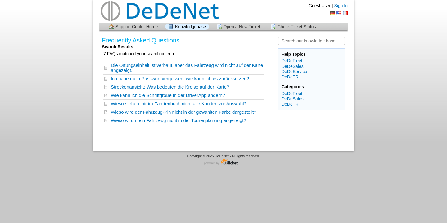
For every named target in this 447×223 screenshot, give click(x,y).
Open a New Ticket (242, 26)
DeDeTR (290, 76)
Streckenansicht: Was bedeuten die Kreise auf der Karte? (170, 87)
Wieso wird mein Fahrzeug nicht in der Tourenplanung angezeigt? (178, 120)
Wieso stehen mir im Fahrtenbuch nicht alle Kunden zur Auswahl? (178, 103)
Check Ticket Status (297, 26)
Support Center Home (136, 26)
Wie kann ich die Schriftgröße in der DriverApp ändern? (168, 95)
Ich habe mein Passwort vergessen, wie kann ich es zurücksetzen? (180, 78)
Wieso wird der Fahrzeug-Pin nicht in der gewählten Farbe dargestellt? (183, 112)
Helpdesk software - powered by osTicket (223, 162)
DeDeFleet (292, 60)
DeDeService (294, 71)
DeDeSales (293, 66)
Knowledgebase (190, 26)
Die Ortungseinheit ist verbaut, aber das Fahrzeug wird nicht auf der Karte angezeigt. (187, 68)
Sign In (341, 5)
